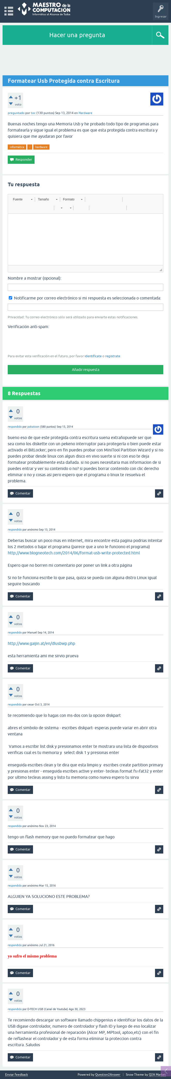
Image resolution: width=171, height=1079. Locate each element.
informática (17, 147)
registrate (112, 356)
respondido (15, 426)
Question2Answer (107, 1074)
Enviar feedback (16, 1074)
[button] (22, 199)
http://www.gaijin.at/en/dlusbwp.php (41, 643)
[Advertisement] (85, 60)
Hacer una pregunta (77, 34)
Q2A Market (157, 1074)
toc (33, 113)
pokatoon (33, 426)
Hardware (85, 113)
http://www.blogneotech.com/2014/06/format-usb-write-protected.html (74, 552)
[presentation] (47, 341)
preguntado (16, 113)
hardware (41, 147)
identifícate (93, 356)
